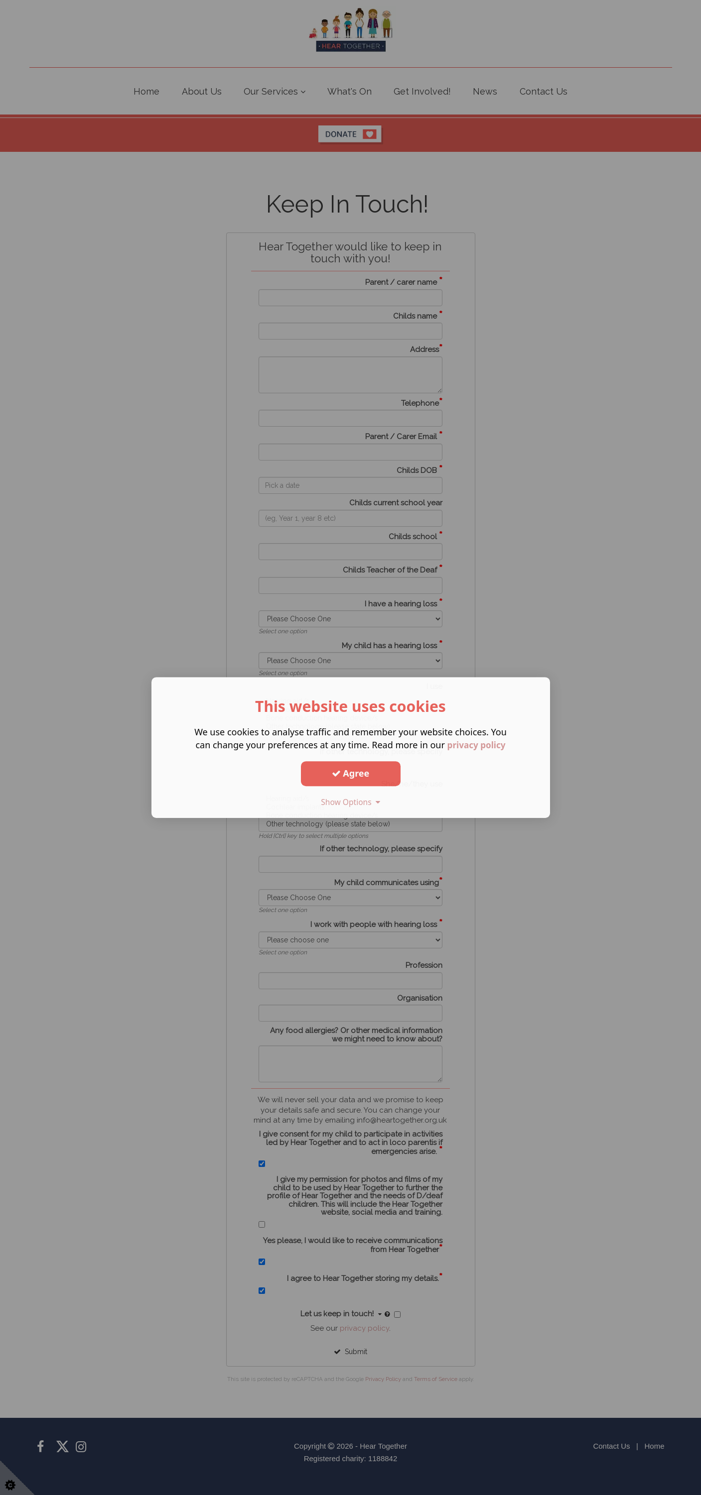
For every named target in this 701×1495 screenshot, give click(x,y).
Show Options (350, 802)
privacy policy (476, 745)
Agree (351, 773)
